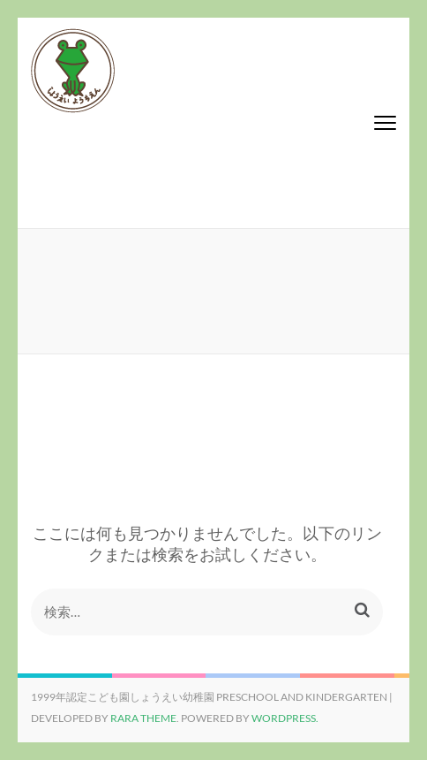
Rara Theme (143, 718)
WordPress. (284, 718)
